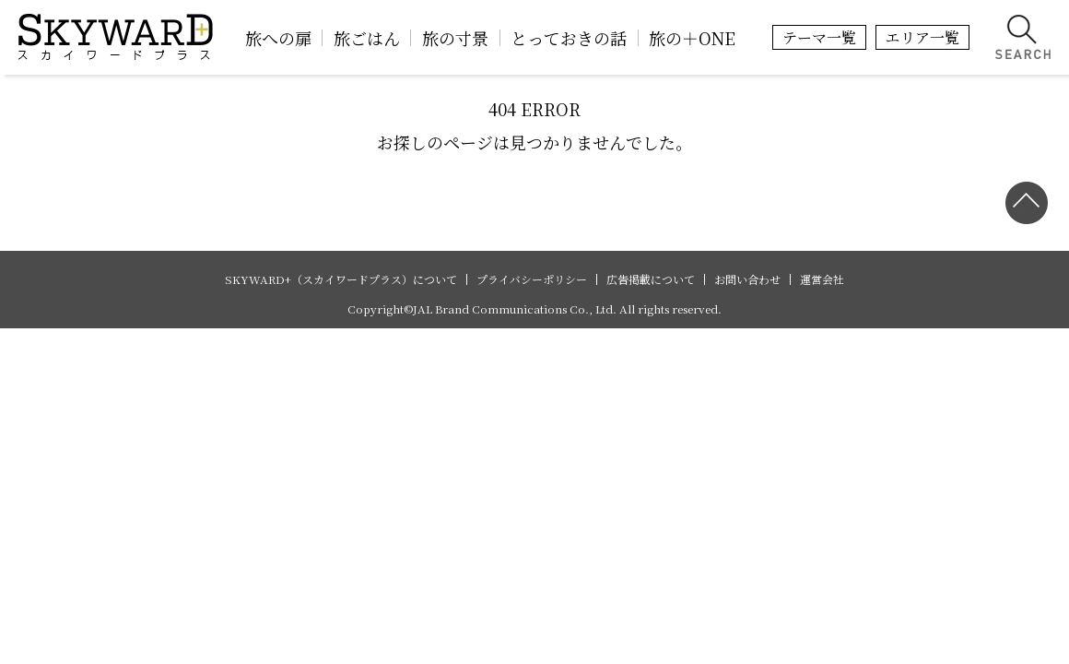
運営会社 (822, 279)
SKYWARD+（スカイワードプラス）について (341, 279)
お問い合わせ (747, 279)
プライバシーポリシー (531, 279)
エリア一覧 (922, 37)
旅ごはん (367, 38)
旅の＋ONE (692, 38)
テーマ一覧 (819, 37)
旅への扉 (278, 38)
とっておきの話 (569, 38)
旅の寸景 (455, 38)
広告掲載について (650, 279)
